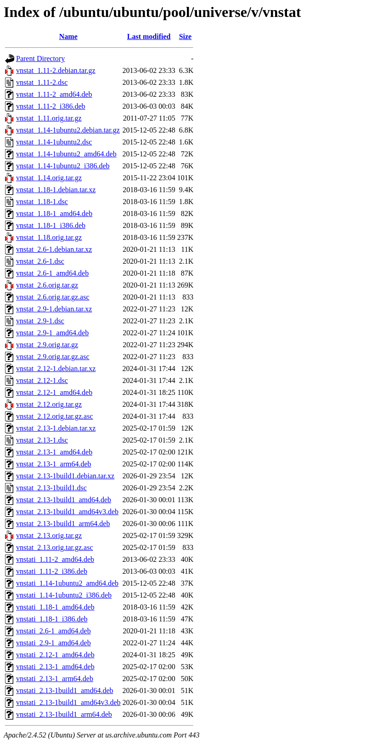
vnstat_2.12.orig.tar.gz (49, 404)
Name (68, 36)
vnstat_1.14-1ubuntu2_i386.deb (63, 166)
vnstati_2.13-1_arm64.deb (54, 678)
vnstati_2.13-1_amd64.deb (55, 667)
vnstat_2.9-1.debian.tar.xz (54, 309)
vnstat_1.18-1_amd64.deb (54, 213)
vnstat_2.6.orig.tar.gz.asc (53, 297)
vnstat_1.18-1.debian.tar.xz (56, 190)
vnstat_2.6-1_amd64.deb (52, 273)
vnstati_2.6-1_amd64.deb (53, 631)
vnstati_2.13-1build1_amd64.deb (64, 690)
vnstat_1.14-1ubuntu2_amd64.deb (66, 154)
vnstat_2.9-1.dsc (40, 321)
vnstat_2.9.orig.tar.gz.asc (53, 356)
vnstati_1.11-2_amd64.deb (55, 559)
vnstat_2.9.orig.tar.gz (47, 345)
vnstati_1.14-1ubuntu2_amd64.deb (67, 583)
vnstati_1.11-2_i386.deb (51, 571)
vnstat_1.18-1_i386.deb (50, 225)
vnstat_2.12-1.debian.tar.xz (56, 368)
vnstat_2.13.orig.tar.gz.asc (54, 547)
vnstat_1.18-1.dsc (42, 201)
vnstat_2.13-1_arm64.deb (53, 464)
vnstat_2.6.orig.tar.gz (47, 285)
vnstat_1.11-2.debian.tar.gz (56, 70)
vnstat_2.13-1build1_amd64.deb (63, 500)
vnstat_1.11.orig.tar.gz (49, 118)
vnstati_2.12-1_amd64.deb (55, 655)
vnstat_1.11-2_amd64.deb (54, 94)
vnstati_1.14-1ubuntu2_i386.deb (64, 595)
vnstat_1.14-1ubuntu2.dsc (54, 142)
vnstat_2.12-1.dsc (42, 380)
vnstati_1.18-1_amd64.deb (55, 607)
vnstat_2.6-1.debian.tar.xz (54, 249)
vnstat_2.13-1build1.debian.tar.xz (65, 476)
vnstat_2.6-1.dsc (40, 261)
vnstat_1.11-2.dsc (42, 82)
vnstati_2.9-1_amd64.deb (53, 643)
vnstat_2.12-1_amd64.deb (54, 392)
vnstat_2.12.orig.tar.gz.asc (54, 416)
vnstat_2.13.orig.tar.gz (49, 535)
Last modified (149, 36)
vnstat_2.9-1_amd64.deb (52, 333)
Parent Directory (40, 58)
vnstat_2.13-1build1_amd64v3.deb (67, 512)
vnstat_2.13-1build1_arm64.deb (63, 523)
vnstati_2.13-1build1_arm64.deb (64, 714)
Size (185, 36)
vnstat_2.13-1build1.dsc (51, 488)
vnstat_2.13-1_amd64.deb (54, 452)
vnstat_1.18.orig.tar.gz (49, 237)
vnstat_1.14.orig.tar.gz (49, 178)
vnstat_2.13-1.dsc (42, 440)
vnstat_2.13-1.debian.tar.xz (56, 428)
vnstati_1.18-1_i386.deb (52, 619)
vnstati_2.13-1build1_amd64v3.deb (68, 702)
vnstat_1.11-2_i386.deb (50, 106)
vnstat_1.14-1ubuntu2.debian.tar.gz (68, 130)
